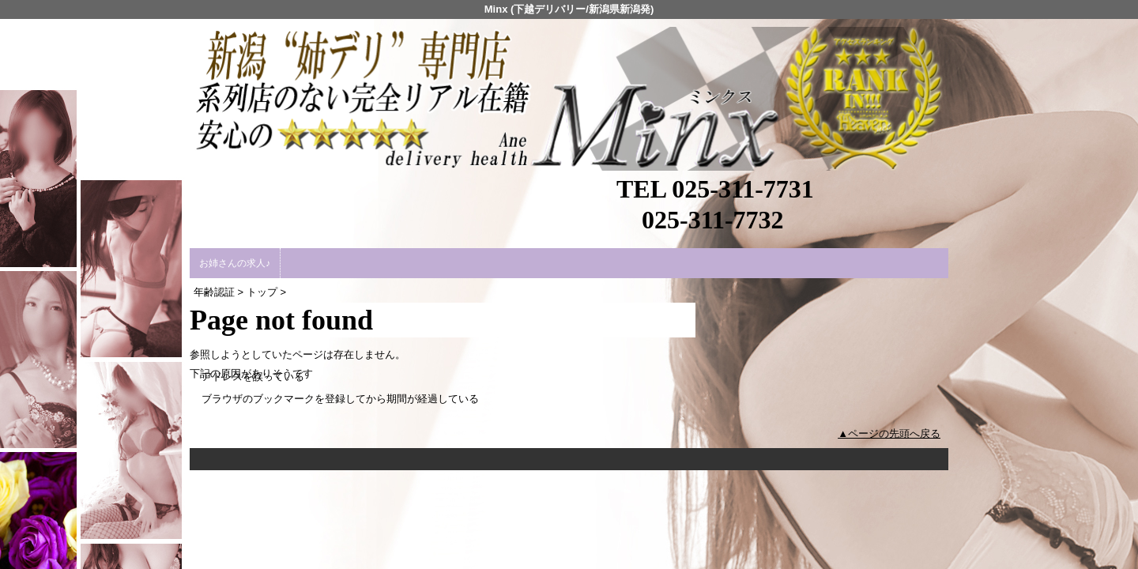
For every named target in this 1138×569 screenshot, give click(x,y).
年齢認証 (214, 292)
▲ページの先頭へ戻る (889, 433)
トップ (262, 292)
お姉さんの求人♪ (234, 263)
